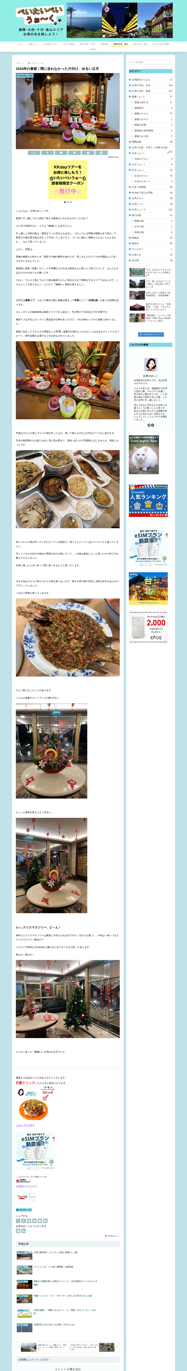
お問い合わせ (114, 1363)
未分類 (152, 260)
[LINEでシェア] (74, 153)
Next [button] (84, 179)
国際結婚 (152, 142)
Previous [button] (52, 179)
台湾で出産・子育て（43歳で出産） (152, 148)
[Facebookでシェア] (47, 153)
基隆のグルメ (153, 113)
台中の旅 (153, 226)
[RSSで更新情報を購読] (23, 1231)
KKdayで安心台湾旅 (152, 193)
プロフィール (80, 1363)
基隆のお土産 (153, 136)
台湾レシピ (152, 204)
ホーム (69, 1363)
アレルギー (152, 249)
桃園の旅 (153, 221)
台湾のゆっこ (150, 376)
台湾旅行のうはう (152, 80)
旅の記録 (152, 215)
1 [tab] (65, 202)
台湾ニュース (152, 210)
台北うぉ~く (152, 170)
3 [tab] (71, 202)
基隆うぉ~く (152, 97)
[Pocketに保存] (61, 153)
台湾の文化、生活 (24, 1210)
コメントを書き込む (68, 1335)
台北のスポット (153, 181)
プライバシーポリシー (98, 1363)
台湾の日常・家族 (152, 91)
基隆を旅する (153, 102)
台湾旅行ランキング (26, 1186)
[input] (150, 62)
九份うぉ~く (150, 153)
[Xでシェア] (34, 153)
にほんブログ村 (25, 1125)
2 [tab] (68, 202)
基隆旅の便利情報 (153, 131)
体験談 (152, 238)
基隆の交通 (153, 125)
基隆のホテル (153, 119)
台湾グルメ (152, 198)
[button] (101, 153)
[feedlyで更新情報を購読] (18, 1231)
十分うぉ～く (152, 164)
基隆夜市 (153, 108)
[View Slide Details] (67, 179)
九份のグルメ (153, 159)
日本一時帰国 (152, 187)
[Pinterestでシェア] (88, 153)
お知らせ (152, 255)
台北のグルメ (153, 176)
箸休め (152, 243)
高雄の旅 (153, 232)
